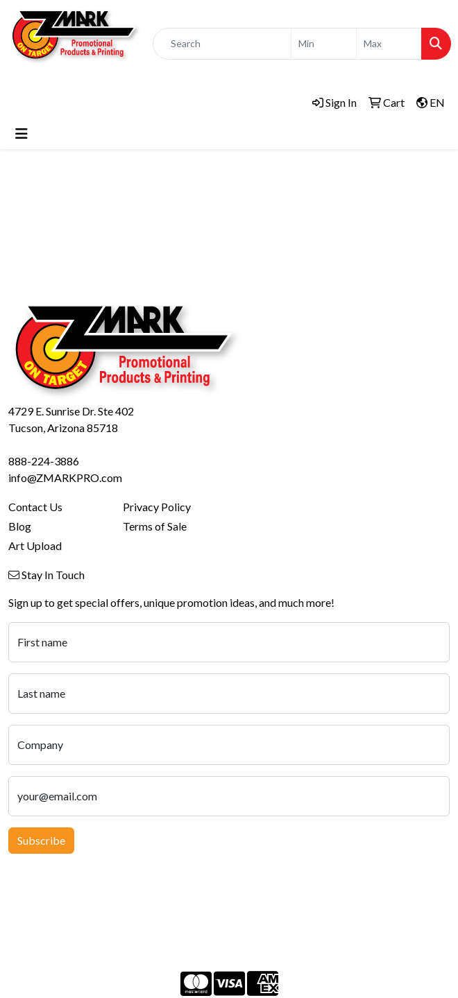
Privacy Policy (157, 506)
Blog (19, 526)
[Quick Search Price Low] (324, 44)
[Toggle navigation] (21, 133)
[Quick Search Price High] (389, 44)
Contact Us (35, 506)
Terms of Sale (155, 526)
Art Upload (35, 545)
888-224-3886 (43, 460)
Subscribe (41, 840)
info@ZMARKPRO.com (65, 477)
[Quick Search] (222, 44)
